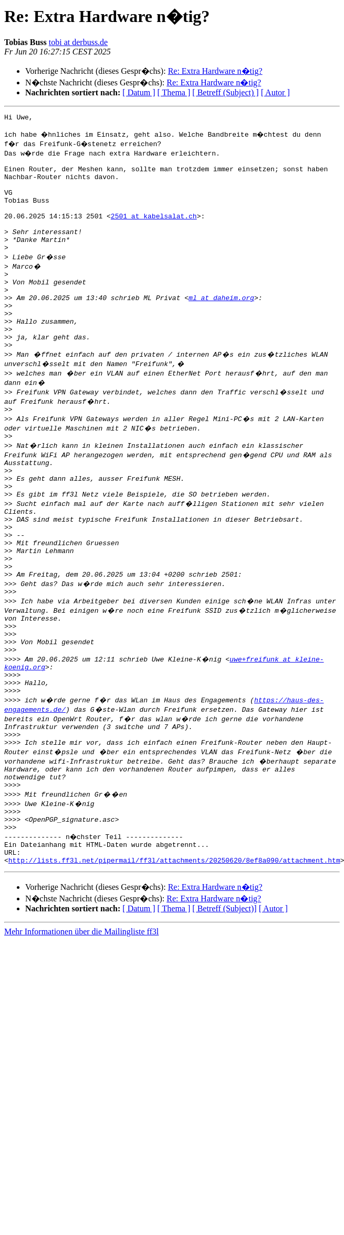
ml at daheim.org (221, 325)
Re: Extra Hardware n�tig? (215, 71)
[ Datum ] (138, 92)
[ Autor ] (275, 92)
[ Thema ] (174, 92)
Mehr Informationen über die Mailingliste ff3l (81, 1028)
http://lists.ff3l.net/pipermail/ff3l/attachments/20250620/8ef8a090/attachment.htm (174, 957)
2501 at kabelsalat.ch (154, 231)
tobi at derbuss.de (78, 42)
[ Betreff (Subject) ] (225, 92)
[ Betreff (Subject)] (224, 1005)
